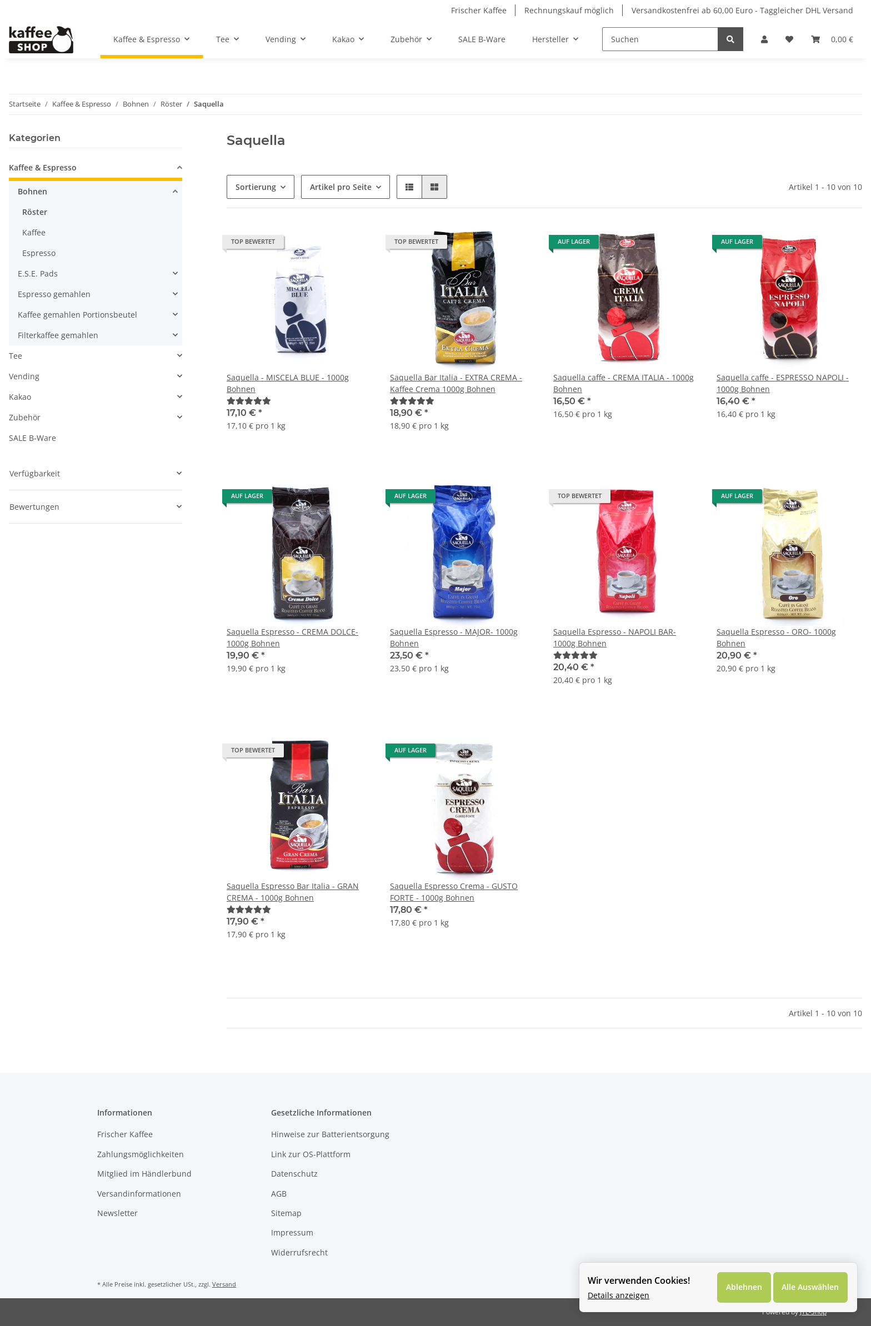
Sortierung (256, 187)
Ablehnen (743, 1287)
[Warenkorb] (832, 39)
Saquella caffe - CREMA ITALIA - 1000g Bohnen (623, 383)
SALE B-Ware (32, 438)
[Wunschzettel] (789, 39)
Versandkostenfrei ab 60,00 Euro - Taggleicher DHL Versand (742, 10)
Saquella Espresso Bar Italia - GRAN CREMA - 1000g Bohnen (293, 892)
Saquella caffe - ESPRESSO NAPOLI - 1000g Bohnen (783, 383)
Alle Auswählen (810, 1287)
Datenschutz (294, 1173)
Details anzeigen (618, 1295)
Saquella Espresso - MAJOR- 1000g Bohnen (454, 637)
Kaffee (34, 232)
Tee (15, 355)
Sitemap (286, 1213)
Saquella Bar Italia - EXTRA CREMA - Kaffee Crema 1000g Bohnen (456, 383)
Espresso (39, 253)
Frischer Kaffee (479, 10)
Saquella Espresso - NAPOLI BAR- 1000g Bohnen (614, 637)
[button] (764, 39)
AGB (279, 1193)
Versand (224, 1284)
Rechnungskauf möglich (569, 10)
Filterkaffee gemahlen (58, 335)
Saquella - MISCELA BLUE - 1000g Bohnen (288, 383)
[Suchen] (660, 39)
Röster (34, 212)
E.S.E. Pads (38, 273)
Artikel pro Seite (341, 187)
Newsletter (117, 1213)
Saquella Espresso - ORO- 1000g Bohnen (776, 637)
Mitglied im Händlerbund (144, 1173)
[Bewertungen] (249, 400)
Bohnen (32, 191)
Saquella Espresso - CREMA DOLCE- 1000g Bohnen (292, 637)
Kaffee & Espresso (43, 167)
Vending (24, 376)
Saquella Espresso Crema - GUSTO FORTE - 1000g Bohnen (454, 892)
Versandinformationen (139, 1193)
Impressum (292, 1232)
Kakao (20, 396)
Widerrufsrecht (299, 1252)
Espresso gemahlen (54, 294)
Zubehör (25, 417)
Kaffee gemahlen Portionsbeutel (77, 314)
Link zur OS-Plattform (311, 1154)
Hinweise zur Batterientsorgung (330, 1134)
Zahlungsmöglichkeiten (140, 1154)
